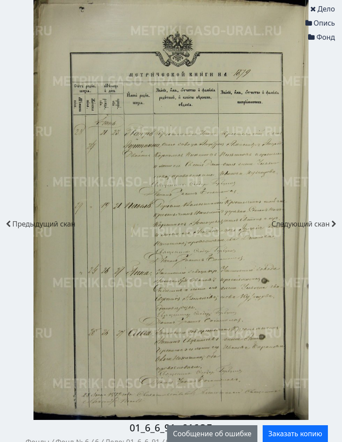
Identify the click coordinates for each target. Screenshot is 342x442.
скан (40, 224)
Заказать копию (295, 433)
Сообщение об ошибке (212, 433)
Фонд (321, 37)
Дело (322, 9)
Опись (320, 23)
